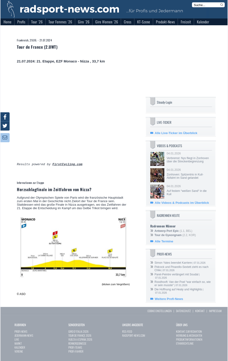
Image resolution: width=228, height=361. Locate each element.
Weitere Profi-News (169, 299)
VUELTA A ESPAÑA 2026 (80, 339)
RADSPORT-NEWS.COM (133, 335)
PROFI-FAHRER (75, 351)
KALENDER (20, 347)
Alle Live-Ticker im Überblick (176, 133)
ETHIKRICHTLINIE (185, 343)
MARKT (18, 343)
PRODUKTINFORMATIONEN (189, 339)
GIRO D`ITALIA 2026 (78, 331)
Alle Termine (164, 241)
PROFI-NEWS (21, 331)
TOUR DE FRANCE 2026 (79, 335)
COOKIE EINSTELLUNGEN (159, 311)
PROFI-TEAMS (75, 347)
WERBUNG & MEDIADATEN (189, 335)
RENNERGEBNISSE (77, 343)
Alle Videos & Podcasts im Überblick (182, 202)
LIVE (17, 339)
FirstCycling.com (67, 165)
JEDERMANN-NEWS (24, 335)
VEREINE (19, 351)
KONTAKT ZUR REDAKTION (189, 331)
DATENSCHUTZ (183, 311)
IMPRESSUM (215, 311)
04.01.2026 (189, 157)
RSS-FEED (127, 331)
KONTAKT (200, 311)
